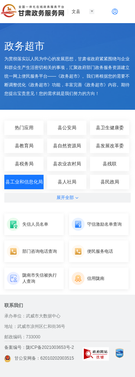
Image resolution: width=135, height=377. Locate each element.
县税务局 (24, 163)
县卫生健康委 (110, 127)
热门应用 (24, 127)
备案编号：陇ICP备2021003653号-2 (39, 347)
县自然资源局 (67, 145)
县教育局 (24, 145)
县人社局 (67, 182)
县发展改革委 (110, 145)
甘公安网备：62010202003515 (39, 358)
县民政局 (109, 182)
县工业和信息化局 (24, 182)
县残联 (110, 163)
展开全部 (67, 197)
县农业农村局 (67, 163)
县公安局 (67, 127)
